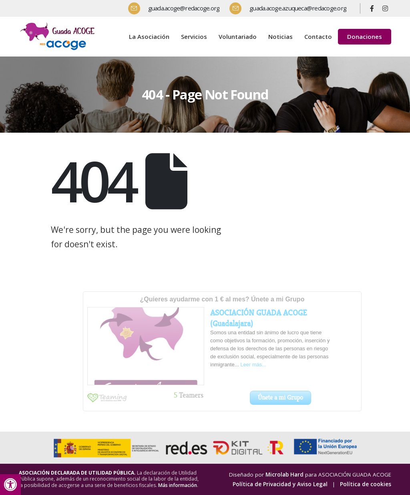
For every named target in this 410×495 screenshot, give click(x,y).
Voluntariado (238, 36)
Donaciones (364, 36)
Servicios (194, 36)
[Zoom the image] (59, 24)
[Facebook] (372, 8)
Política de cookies (365, 484)
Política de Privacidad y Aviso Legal (280, 484)
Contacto (318, 36)
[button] (10, 484)
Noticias (280, 36)
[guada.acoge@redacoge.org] (177, 8)
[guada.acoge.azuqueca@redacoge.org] (290, 8)
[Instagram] (385, 8)
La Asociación (149, 36)
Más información (177, 485)
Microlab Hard (284, 474)
